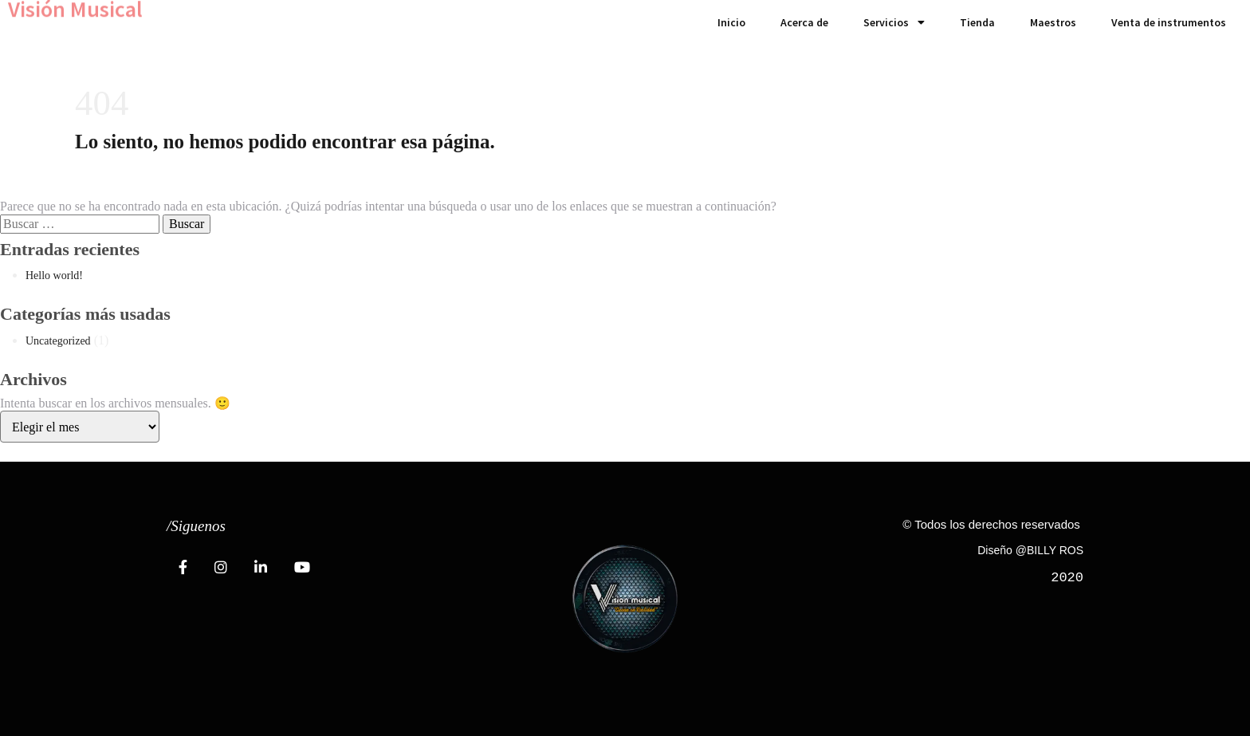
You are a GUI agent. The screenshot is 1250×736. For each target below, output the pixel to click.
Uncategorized (58, 341)
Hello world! (54, 275)
